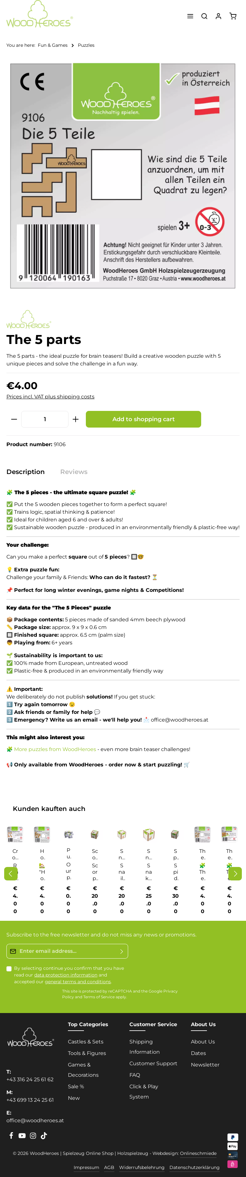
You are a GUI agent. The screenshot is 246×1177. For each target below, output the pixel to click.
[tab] (28, 472)
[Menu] (190, 16)
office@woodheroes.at (35, 1120)
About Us (203, 1042)
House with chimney (42, 854)
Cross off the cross (15, 854)
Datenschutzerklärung (194, 1167)
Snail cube (122, 854)
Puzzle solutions (68, 853)
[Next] (235, 873)
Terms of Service (99, 997)
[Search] (204, 16)
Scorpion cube (95, 854)
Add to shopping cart (143, 419)
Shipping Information (144, 1047)
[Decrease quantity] (13, 419)
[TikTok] (43, 1137)
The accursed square (229, 854)
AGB (109, 1167)
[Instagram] (33, 1137)
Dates (198, 1053)
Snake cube (148, 854)
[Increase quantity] (75, 419)
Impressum (86, 1167)
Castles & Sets (85, 1042)
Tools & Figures (87, 1053)
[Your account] (218, 16)
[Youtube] (23, 1137)
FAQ (134, 1075)
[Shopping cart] (233, 16)
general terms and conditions (78, 982)
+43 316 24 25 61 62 (29, 1079)
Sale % (76, 1086)
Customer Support (153, 1063)
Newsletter (205, 1065)
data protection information (65, 975)
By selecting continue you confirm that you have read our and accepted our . (69, 975)
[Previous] (11, 873)
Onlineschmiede (198, 1153)
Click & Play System (143, 1091)
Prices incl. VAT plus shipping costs (50, 397)
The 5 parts (202, 854)
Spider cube (175, 854)
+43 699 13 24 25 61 (30, 1100)
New (74, 1098)
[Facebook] (12, 1137)
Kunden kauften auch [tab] (49, 809)
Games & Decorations (83, 1070)
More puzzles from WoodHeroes (55, 749)
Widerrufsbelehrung (142, 1167)
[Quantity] (45, 419)
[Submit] (122, 951)
